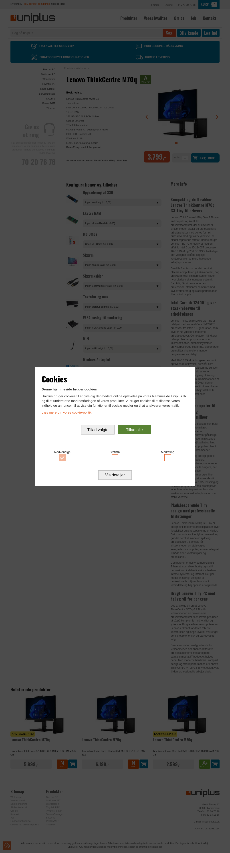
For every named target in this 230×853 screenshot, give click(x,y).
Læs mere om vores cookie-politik (66, 410)
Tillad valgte (97, 431)
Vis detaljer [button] (115, 478)
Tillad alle (134, 431)
